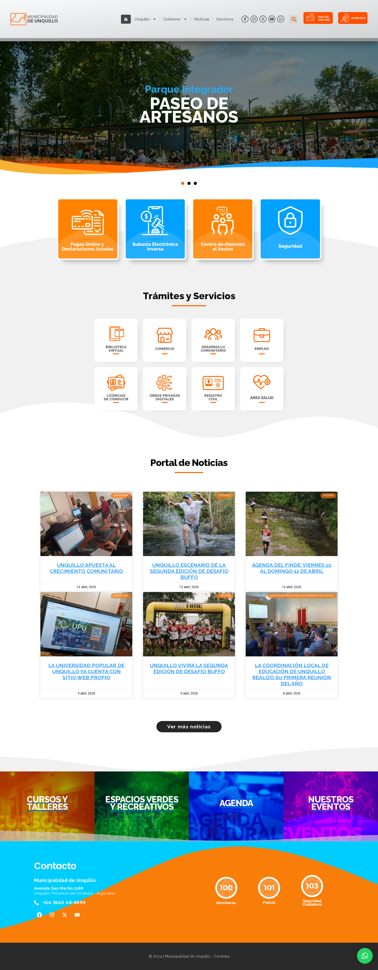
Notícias (201, 19)
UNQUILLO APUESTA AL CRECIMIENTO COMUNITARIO (86, 568)
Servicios (224, 19)
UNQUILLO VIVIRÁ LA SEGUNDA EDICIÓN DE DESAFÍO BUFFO (189, 668)
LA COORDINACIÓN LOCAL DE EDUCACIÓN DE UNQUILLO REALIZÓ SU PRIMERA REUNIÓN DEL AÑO (291, 674)
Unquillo (145, 19)
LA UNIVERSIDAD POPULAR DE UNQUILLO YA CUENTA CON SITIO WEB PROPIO (86, 671)
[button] (294, 19)
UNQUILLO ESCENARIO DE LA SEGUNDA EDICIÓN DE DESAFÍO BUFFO (189, 571)
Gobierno (175, 19)
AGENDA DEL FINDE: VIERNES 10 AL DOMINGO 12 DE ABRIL (291, 568)
